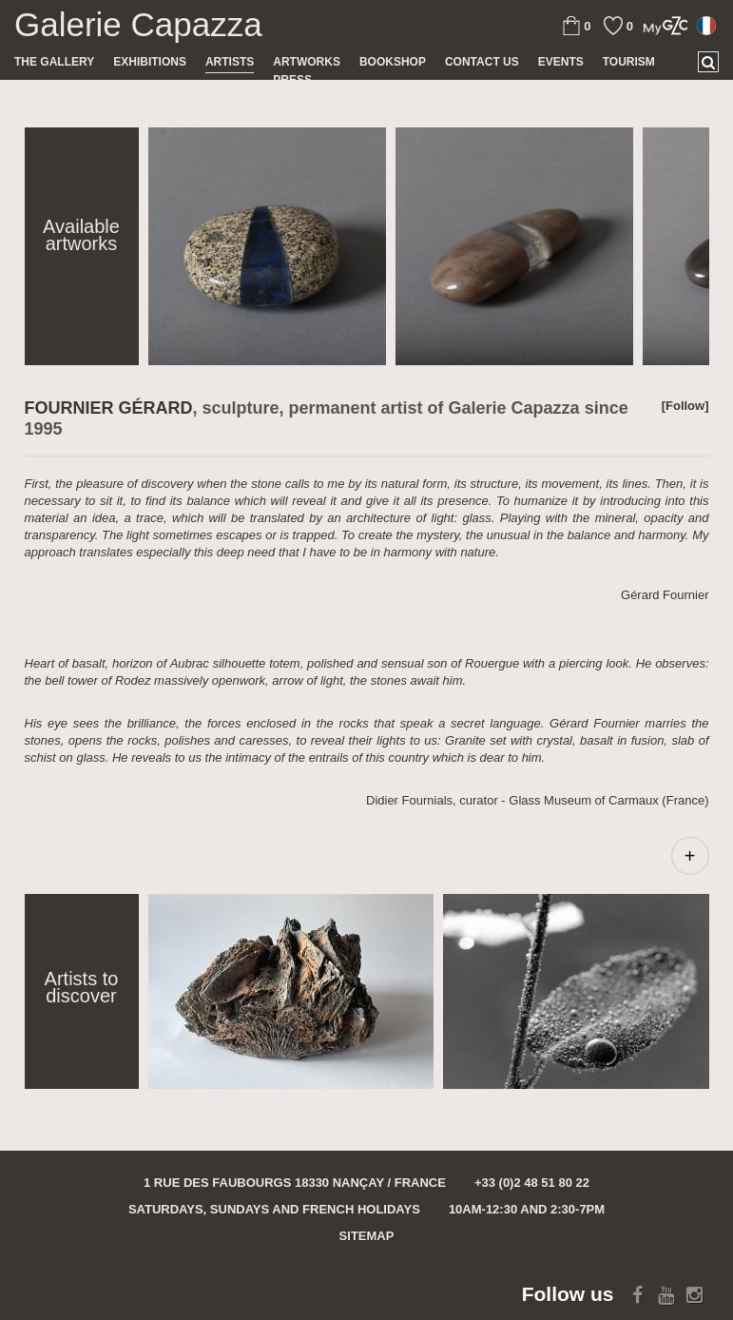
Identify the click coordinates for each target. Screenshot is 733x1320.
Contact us (482, 61)
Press (292, 80)
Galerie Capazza (138, 24)
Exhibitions (149, 61)
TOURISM (629, 61)
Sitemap (367, 1236)
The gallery (54, 61)
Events (561, 61)
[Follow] (685, 405)
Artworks (306, 61)
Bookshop (392, 61)
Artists (229, 61)
